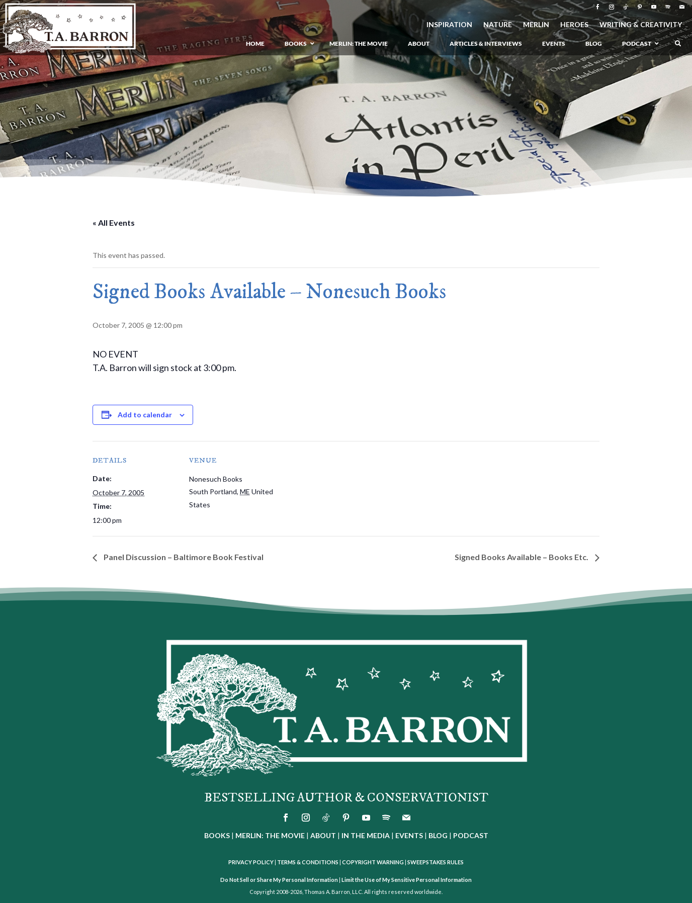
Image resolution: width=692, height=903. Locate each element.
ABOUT (323, 835)
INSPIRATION (449, 25)
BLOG (438, 835)
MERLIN (536, 25)
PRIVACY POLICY (251, 862)
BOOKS (217, 835)
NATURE (497, 25)
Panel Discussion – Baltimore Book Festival (183, 557)
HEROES (574, 25)
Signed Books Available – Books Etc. (522, 557)
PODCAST (470, 835)
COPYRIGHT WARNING (373, 862)
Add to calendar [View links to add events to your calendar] (145, 414)
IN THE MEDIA (365, 835)
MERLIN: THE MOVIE (270, 835)
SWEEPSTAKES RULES (435, 862)
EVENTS (409, 835)
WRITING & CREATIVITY (640, 25)
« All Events (114, 222)
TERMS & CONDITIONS (307, 862)
